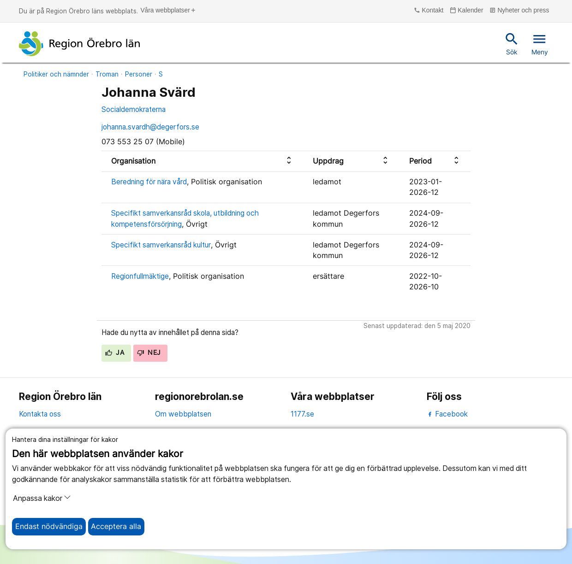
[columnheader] (202, 161)
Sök (512, 43)
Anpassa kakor (42, 498)
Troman (107, 74)
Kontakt (428, 10)
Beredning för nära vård (149, 181)
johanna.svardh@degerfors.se (150, 127)
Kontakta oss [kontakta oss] (40, 414)
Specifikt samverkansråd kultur (161, 245)
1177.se (302, 414)
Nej (149, 352)
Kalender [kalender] (466, 10)
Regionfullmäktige (140, 276)
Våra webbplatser (168, 10)
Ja (114, 352)
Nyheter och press (519, 10)
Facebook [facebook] (447, 414)
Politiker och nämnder (56, 74)
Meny (539, 43)
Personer (138, 74)
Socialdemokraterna (133, 109)
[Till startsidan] (79, 44)
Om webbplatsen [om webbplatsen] (183, 414)
